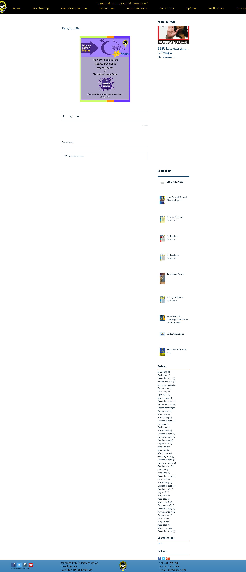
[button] (107, 8)
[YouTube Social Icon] (31, 565)
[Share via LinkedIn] (77, 116)
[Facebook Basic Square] (159, 558)
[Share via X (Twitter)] (70, 116)
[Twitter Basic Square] (163, 558)
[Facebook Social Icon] (13, 565)
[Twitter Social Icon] (19, 565)
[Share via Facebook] (63, 116)
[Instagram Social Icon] (25, 565)
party (160, 543)
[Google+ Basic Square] (168, 558)
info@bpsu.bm (177, 570)
